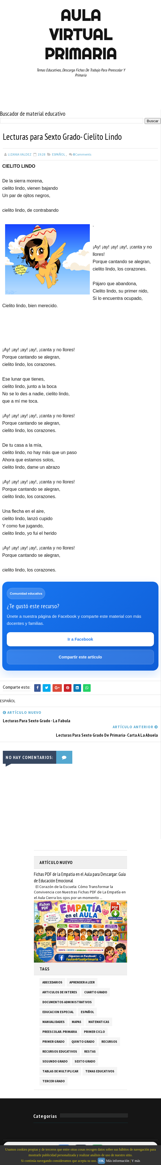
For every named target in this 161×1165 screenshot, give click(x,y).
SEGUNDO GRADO (55, 1061)
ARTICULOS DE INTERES (59, 992)
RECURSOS (109, 1041)
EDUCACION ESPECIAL (58, 1012)
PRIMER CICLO (94, 1031)
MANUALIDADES (53, 1022)
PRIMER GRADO (53, 1041)
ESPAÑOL (58, 154)
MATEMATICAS (98, 1022)
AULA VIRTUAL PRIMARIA (80, 34)
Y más (135, 1161)
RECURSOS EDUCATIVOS (59, 1051)
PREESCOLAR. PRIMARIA (59, 1031)
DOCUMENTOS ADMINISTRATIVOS (67, 1002)
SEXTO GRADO (85, 1061)
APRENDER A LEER (82, 982)
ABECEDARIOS (52, 982)
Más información (117, 1161)
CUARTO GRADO (95, 992)
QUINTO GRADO (82, 1041)
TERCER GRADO (53, 1081)
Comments (82, 154)
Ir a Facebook (80, 639)
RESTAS (90, 1051)
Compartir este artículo (80, 657)
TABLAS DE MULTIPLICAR (60, 1071)
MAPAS (76, 1022)
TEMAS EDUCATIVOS (99, 1071)
